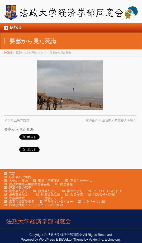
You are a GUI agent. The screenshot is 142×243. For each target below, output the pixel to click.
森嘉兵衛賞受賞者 (21, 201)
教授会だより (47, 191)
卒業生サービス (81, 181)
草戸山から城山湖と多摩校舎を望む (111, 120)
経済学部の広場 (20, 187)
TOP (12, 173)
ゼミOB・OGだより (107, 191)
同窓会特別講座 (104, 194)
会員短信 (76, 194)
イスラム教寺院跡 (17, 120)
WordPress (47, 239)
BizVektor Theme (71, 239)
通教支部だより (20, 194)
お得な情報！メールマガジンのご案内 (36, 205)
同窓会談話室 (50, 194)
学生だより (75, 191)
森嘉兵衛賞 (17, 198)
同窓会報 (66, 184)
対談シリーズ (53, 198)
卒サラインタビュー (58, 201)
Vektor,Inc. (96, 239)
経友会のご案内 (20, 177)
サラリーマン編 (94, 201)
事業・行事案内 (49, 181)
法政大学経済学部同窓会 (65, 235)
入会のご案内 (18, 181)
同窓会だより (18, 191)
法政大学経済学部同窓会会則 (29, 184)
